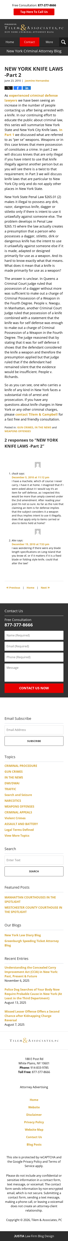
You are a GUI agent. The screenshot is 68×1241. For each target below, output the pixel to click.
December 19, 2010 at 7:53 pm (30, 544)
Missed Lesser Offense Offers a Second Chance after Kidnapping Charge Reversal (32, 1015)
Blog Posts (34, 1145)
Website (34, 1107)
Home (10, 42)
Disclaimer (34, 1115)
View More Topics (17, 836)
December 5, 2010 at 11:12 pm (30, 477)
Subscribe (34, 741)
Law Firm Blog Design (34, 1236)
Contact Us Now (34, 688)
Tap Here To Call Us (34, 12)
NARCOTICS (13, 801)
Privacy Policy (34, 1122)
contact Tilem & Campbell (36, 414)
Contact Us (34, 1137)
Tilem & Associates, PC (46, 1220)
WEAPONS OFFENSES (18, 431)
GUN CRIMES (25, 427)
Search (34, 871)
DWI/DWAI (12, 783)
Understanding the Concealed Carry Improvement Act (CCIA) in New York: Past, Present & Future (31, 972)
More (49, 42)
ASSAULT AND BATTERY (21, 824)
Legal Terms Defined (19, 830)
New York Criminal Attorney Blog (34, 28)
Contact (29, 42)
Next (45, 587)
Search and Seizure (18, 795)
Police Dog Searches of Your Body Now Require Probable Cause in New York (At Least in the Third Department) (33, 993)
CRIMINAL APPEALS (18, 812)
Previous (13, 587)
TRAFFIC (10, 789)
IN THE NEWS (43, 427)
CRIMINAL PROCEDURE (21, 766)
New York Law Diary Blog (23, 935)
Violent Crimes (15, 818)
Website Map (34, 1130)
